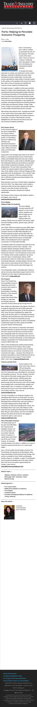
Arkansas (14, 475)
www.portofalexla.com (8, 392)
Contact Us (16, 681)
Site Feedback (24, 681)
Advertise (22, 678)
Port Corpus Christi (10, 487)
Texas (25, 477)
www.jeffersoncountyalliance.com (12, 466)
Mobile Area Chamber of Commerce (16, 488)
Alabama (7, 475)
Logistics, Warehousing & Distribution (12, 28)
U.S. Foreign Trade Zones (11, 678)
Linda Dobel (7, 41)
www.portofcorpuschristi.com (10, 199)
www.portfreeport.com (21, 359)
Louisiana (25, 475)
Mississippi (8, 477)
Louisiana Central (10, 492)
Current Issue (12, 673)
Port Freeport (9, 490)
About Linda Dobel (21, 509)
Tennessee (19, 477)
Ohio (13, 477)
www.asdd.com (15, 276)
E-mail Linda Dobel (21, 508)
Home (5, 673)
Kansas (19, 475)
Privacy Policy (7, 681)
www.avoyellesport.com (9, 418)
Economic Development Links (12, 676)
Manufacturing (9, 479)
